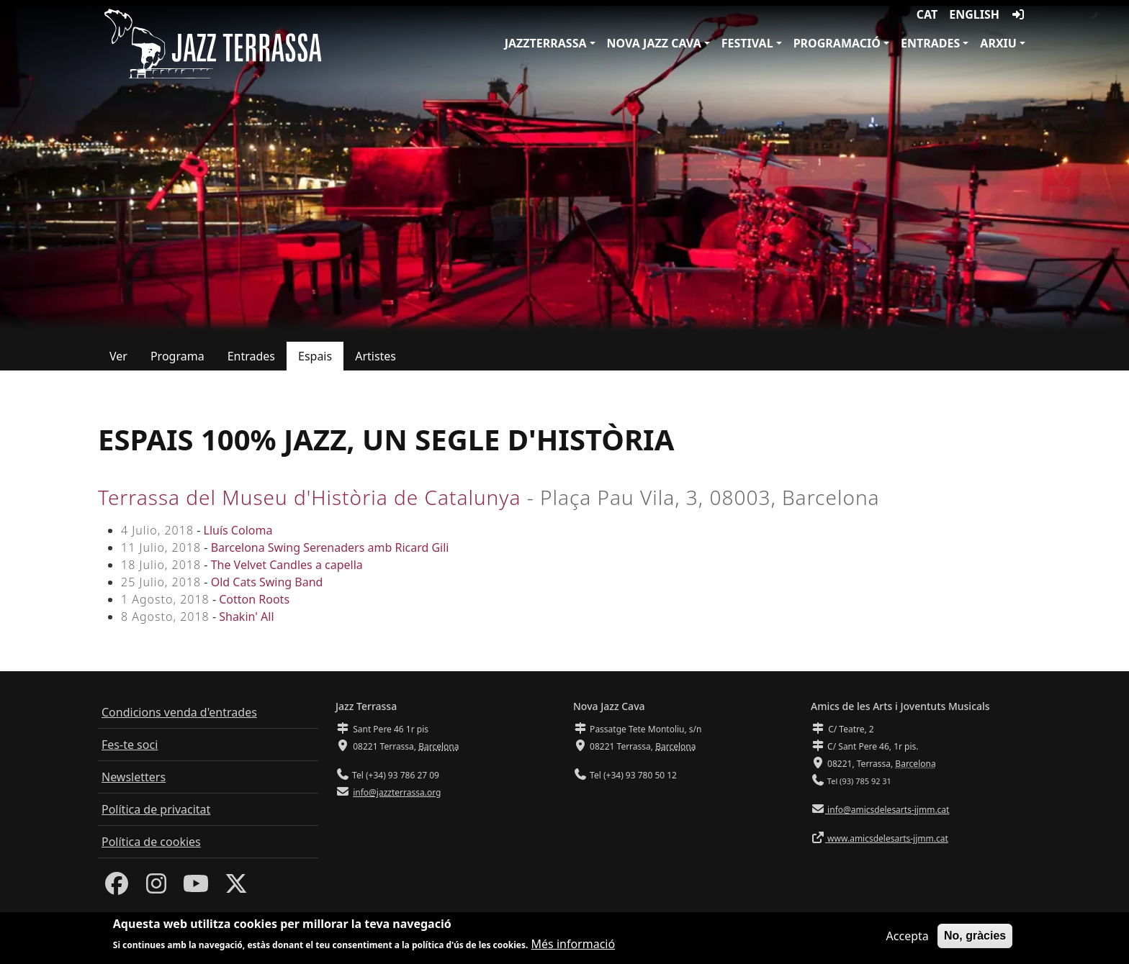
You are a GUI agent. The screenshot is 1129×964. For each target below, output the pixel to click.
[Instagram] (156, 888)
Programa (177, 356)
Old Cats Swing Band (267, 582)
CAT (927, 14)
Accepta (907, 937)
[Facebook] (116, 888)
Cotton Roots (254, 599)
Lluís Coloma (238, 530)
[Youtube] (195, 888)
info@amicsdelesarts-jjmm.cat (887, 810)
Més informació (573, 944)
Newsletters (134, 777)
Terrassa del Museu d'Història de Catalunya (309, 497)
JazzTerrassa (546, 43)
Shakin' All (246, 616)
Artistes (375, 356)
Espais (315, 356)
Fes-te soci (130, 744)
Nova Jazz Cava (654, 43)
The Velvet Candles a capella (287, 565)
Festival (747, 43)
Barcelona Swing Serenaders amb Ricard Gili (330, 547)
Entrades (930, 43)
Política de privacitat (156, 809)
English (974, 14)
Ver (118, 356)
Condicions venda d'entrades (179, 712)
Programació (837, 43)
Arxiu (998, 43)
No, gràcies (975, 936)
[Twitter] (236, 888)
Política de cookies (151, 842)
